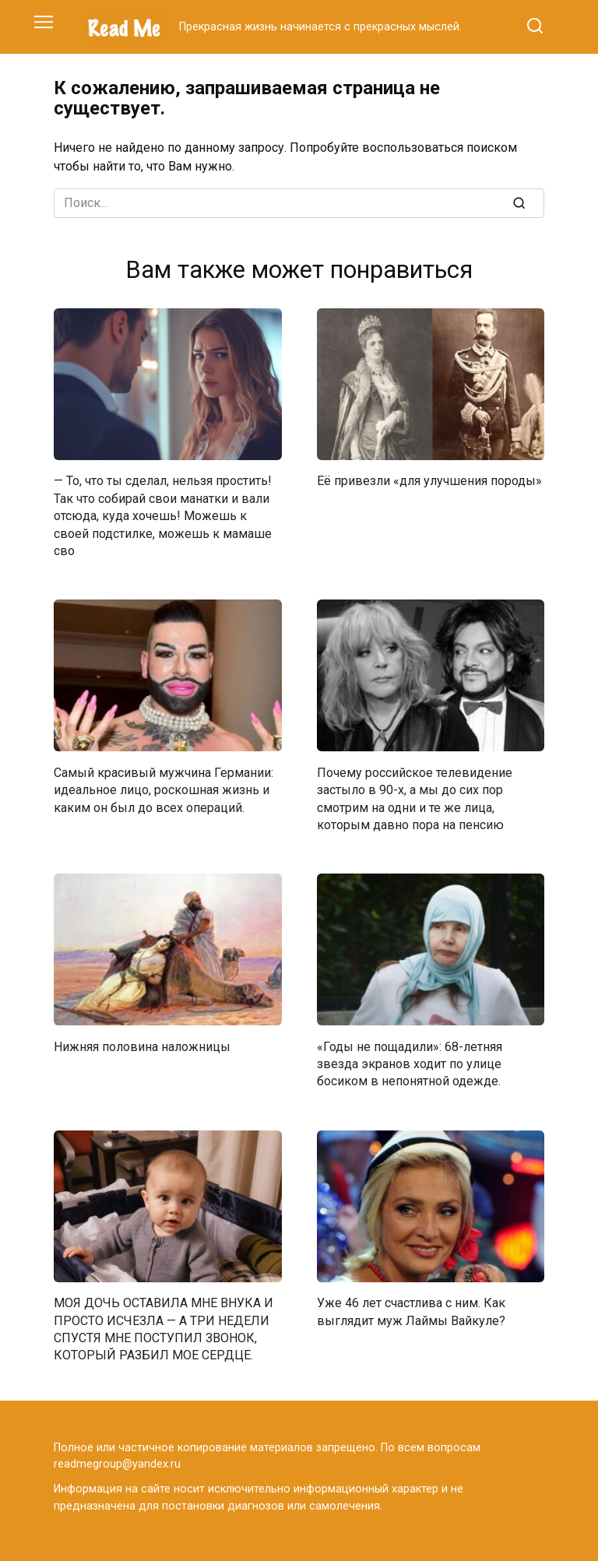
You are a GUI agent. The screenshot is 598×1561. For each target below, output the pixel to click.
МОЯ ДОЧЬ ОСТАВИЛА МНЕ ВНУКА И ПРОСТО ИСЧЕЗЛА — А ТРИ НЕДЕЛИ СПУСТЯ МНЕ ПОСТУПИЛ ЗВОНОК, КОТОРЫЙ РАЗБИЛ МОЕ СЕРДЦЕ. (163, 1329)
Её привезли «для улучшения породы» (429, 480)
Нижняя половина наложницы (142, 1046)
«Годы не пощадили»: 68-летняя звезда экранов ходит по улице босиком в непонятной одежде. (409, 1063)
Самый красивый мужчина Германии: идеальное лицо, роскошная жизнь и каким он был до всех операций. (163, 789)
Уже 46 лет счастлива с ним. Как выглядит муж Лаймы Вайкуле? (411, 1311)
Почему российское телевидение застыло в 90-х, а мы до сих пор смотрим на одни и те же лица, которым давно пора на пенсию (414, 798)
